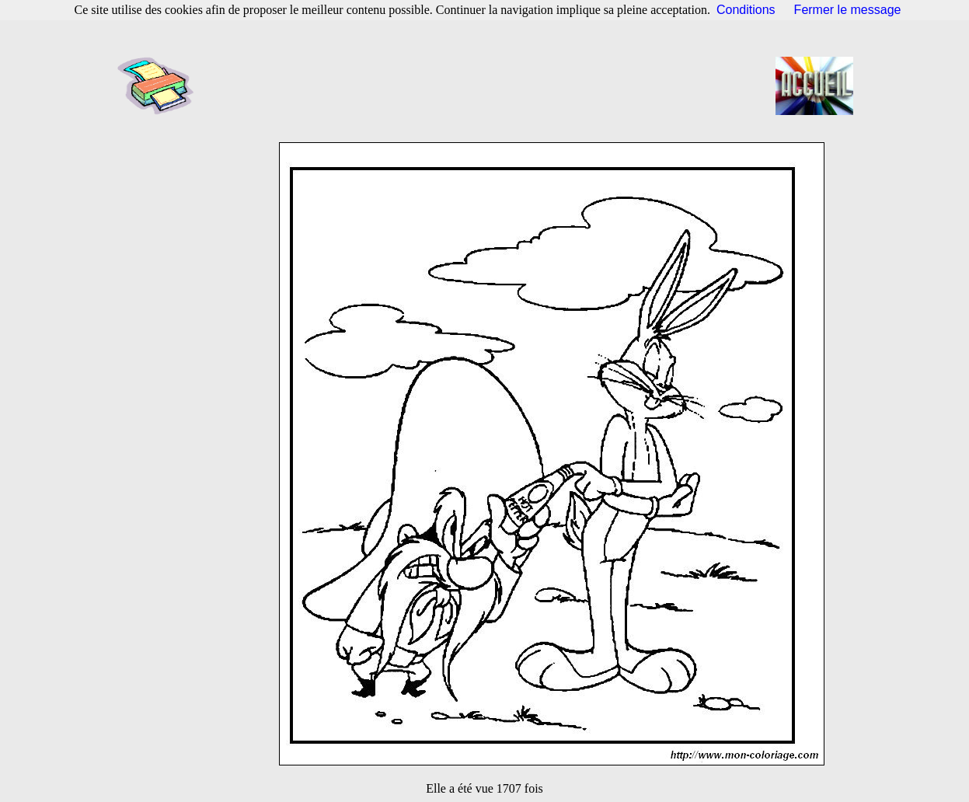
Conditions (746, 9)
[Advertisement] (489, 85)
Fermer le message (847, 9)
